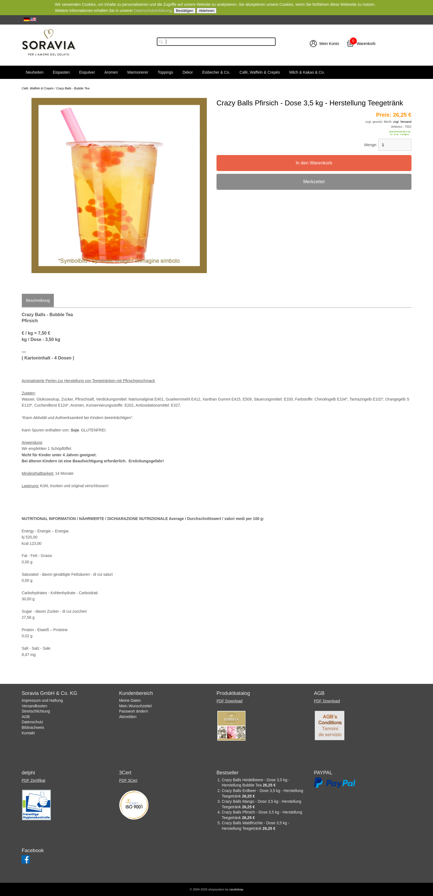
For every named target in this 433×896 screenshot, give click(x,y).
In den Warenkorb (313, 163)
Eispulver (87, 72)
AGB (26, 716)
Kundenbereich (136, 693)
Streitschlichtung (36, 711)
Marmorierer (137, 72)
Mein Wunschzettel (135, 706)
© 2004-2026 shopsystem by (216, 889)
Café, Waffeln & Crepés (259, 72)
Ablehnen (206, 11)
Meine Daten (130, 700)
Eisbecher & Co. (216, 72)
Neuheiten (34, 72)
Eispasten (61, 72)
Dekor (188, 72)
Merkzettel (313, 181)
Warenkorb (366, 43)
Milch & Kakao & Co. (306, 72)
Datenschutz (32, 722)
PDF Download (229, 701)
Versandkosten (34, 706)
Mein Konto (329, 43)
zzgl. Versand (402, 121)
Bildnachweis (33, 727)
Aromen (111, 72)
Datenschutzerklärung (152, 10)
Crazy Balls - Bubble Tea (72, 88)
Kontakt (28, 733)
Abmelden (127, 716)
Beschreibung (38, 300)
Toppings (165, 72)
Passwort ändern (133, 711)
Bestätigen (184, 11)
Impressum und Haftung (42, 700)
